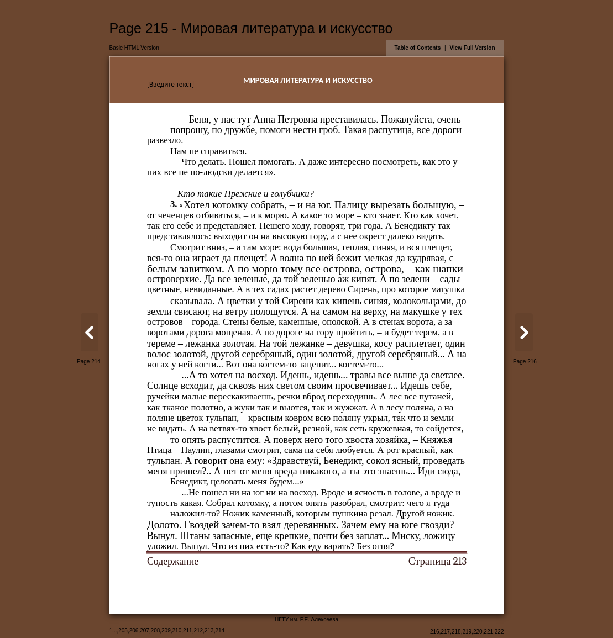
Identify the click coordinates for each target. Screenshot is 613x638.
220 (478, 632)
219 (466, 632)
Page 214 (89, 361)
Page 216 (525, 361)
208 (155, 631)
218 (456, 632)
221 (488, 632)
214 (219, 631)
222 (499, 632)
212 (198, 631)
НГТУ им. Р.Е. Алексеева (306, 619)
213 (209, 631)
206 (134, 631)
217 (445, 632)
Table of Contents (418, 48)
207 (144, 631)
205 (123, 631)
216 (434, 632)
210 (177, 631)
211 (187, 631)
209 (166, 631)
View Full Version (472, 48)
